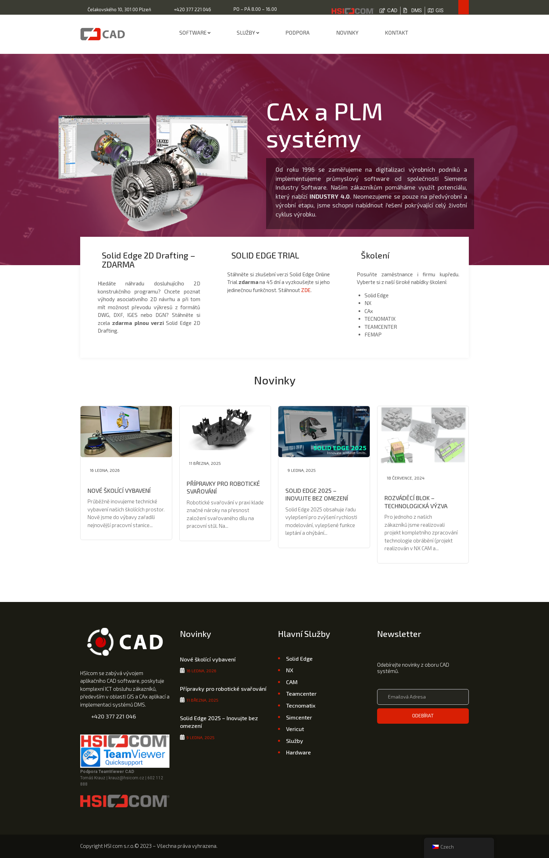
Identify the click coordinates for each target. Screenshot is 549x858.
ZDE (306, 290)
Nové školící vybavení (119, 490)
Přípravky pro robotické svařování (223, 688)
